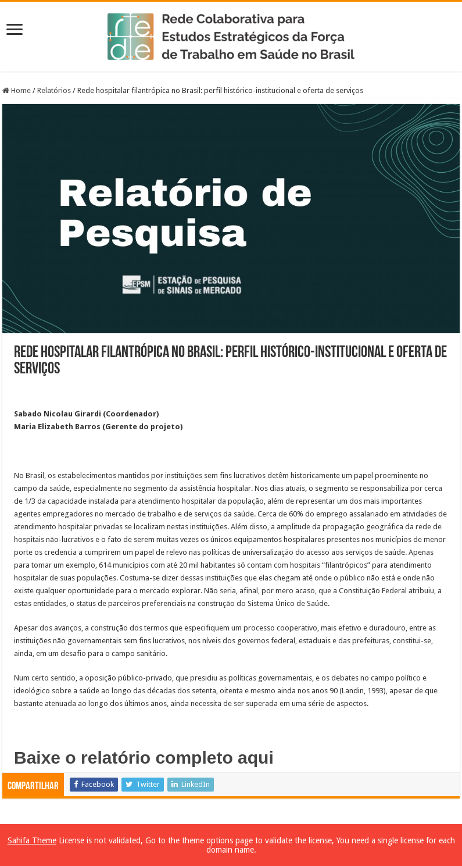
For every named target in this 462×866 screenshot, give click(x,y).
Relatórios (54, 90)
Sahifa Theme (32, 840)
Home (16, 90)
